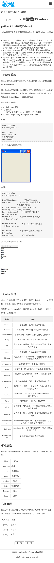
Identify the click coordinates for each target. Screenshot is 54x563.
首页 (3, 12)
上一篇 (19, 543)
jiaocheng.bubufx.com (25, 552)
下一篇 (29, 543)
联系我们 (39, 552)
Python (23, 12)
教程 (8, 4)
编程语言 (12, 12)
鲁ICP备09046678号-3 (31, 557)
